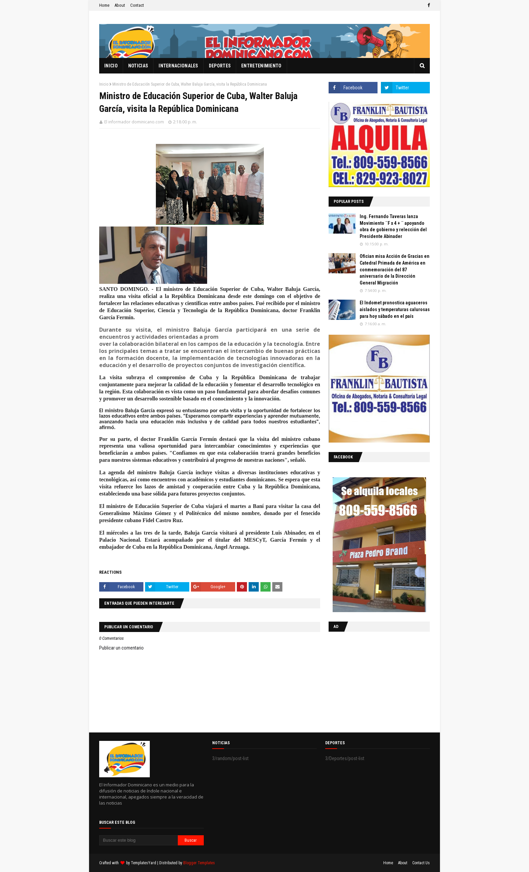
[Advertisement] (371, 680)
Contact (137, 5)
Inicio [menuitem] (111, 65)
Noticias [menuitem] (138, 65)
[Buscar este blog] (138, 840)
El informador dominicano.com (134, 122)
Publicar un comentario (121, 648)
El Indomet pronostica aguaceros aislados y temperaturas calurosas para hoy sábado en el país (395, 309)
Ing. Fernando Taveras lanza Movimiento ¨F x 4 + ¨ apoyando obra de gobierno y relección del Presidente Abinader (393, 226)
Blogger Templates (199, 863)
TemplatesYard (143, 863)
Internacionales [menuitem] (178, 65)
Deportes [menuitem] (220, 65)
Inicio (103, 84)
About (119, 5)
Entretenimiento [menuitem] (261, 65)
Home (104, 5)
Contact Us (421, 863)
